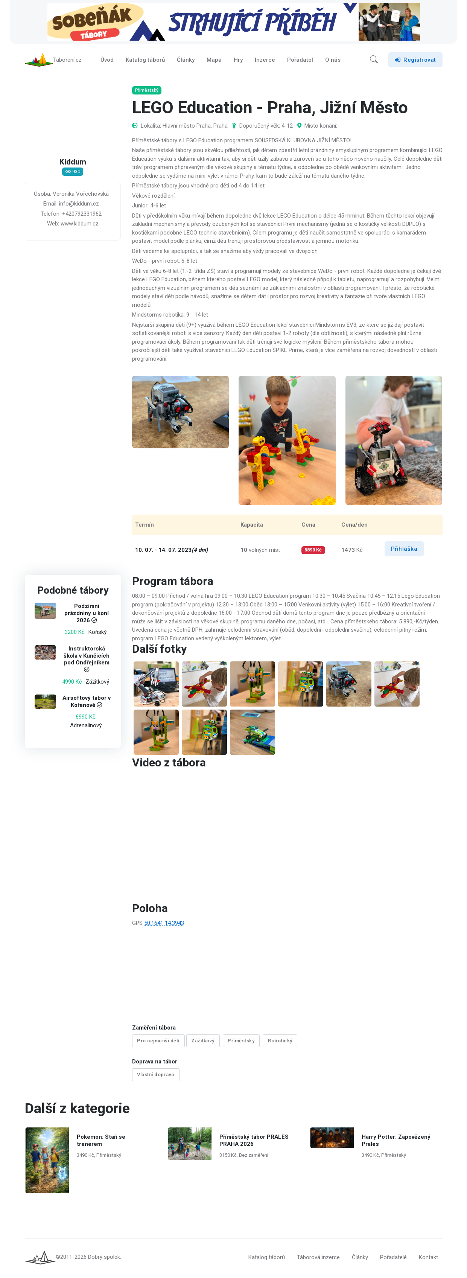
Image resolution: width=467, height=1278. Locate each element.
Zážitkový (202, 1044)
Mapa (214, 61)
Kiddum (72, 166)
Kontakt (428, 1258)
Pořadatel (300, 61)
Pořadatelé (393, 1258)
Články (186, 61)
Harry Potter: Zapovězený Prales (396, 1142)
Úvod (107, 61)
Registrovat (415, 61)
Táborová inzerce (318, 1258)
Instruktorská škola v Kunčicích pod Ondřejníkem (87, 659)
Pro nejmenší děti (158, 1044)
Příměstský (241, 1044)
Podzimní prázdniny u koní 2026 (86, 617)
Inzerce (265, 61)
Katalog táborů (145, 61)
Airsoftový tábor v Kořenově (86, 705)
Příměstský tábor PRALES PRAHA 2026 (253, 1142)
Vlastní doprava (155, 1077)
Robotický (280, 1044)
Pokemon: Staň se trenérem (101, 1142)
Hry (238, 61)
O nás (333, 61)
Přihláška (404, 552)
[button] (373, 61)
